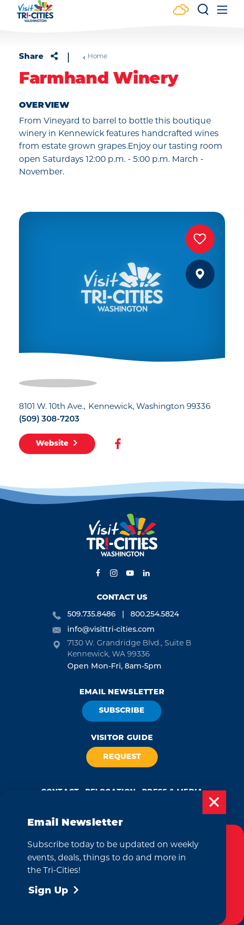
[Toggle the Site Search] (203, 13)
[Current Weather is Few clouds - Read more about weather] (181, 10)
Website (57, 444)
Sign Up (54, 891)
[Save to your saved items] (200, 239)
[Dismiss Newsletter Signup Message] (214, 802)
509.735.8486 (91, 614)
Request (122, 757)
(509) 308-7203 (49, 419)
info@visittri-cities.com (111, 629)
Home (95, 57)
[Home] (35, 16)
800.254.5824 (154, 614)
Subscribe (122, 711)
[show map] (200, 274)
